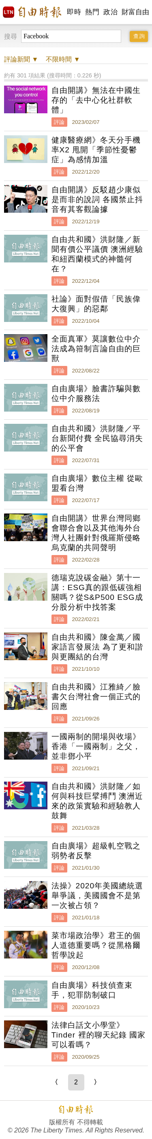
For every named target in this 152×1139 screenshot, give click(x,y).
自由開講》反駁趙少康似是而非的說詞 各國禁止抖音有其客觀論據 (97, 199)
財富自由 (135, 12)
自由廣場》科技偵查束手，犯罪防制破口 (92, 990)
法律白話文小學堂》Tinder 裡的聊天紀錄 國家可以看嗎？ (98, 1035)
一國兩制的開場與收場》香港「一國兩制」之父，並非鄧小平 (96, 746)
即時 (74, 12)
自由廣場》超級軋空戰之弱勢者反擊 (96, 851)
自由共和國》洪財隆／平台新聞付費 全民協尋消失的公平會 (97, 438)
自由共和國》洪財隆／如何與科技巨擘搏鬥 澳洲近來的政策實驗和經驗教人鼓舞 (97, 801)
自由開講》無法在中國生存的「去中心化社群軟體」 (96, 100)
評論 (59, 122)
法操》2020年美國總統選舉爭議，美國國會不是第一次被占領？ (97, 895)
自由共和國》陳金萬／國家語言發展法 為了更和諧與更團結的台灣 (97, 647)
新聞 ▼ (21, 59)
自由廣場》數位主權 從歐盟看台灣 (97, 483)
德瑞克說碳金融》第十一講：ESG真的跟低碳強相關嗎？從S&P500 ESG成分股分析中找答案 (97, 592)
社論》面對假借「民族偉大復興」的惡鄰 (96, 304)
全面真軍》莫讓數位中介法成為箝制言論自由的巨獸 (96, 349)
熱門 (92, 12)
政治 (110, 12)
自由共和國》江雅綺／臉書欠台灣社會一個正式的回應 (96, 697)
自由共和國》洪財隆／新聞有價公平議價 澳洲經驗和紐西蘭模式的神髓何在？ (97, 254)
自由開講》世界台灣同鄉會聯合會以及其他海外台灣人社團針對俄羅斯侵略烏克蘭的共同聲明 (96, 533)
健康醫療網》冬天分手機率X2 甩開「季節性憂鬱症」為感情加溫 (96, 150)
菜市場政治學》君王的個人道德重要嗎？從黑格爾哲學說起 (96, 945)
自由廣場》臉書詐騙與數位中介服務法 (96, 393)
